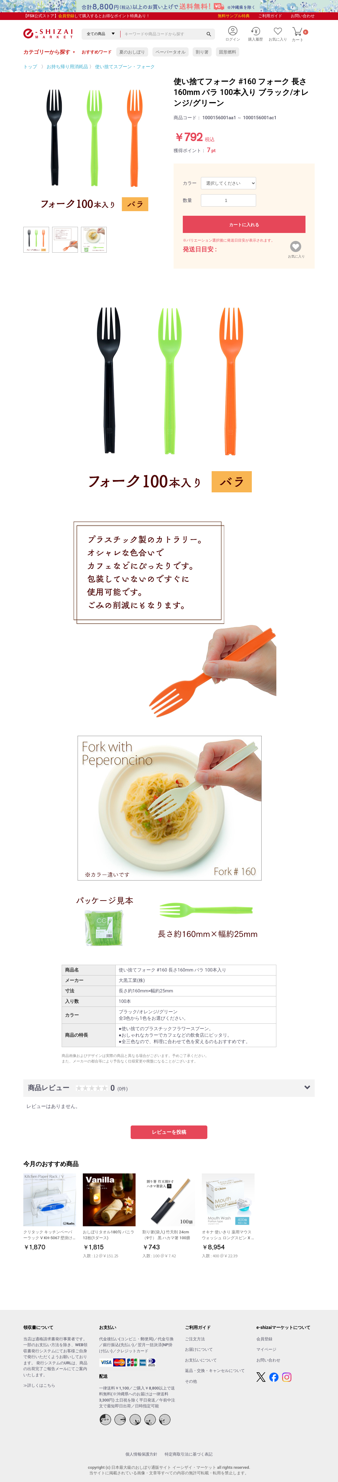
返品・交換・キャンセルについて (215, 1370)
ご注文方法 (195, 1339)
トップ (30, 66)
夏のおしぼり (132, 51)
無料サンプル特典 (234, 16)
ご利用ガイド (270, 16)
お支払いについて (201, 1360)
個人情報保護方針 (141, 1454)
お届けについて (199, 1349)
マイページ (266, 1349)
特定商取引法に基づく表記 (189, 1454)
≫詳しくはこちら (39, 1385)
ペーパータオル (171, 51)
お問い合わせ (303, 16)
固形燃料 (227, 51)
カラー (190, 183)
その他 (191, 1381)
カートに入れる (244, 224)
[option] (93, 147)
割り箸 (202, 51)
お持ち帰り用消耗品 (67, 66)
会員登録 (66, 16)
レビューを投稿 (169, 1132)
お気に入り (296, 255)
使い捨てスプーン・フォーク (125, 66)
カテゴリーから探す (49, 52)
